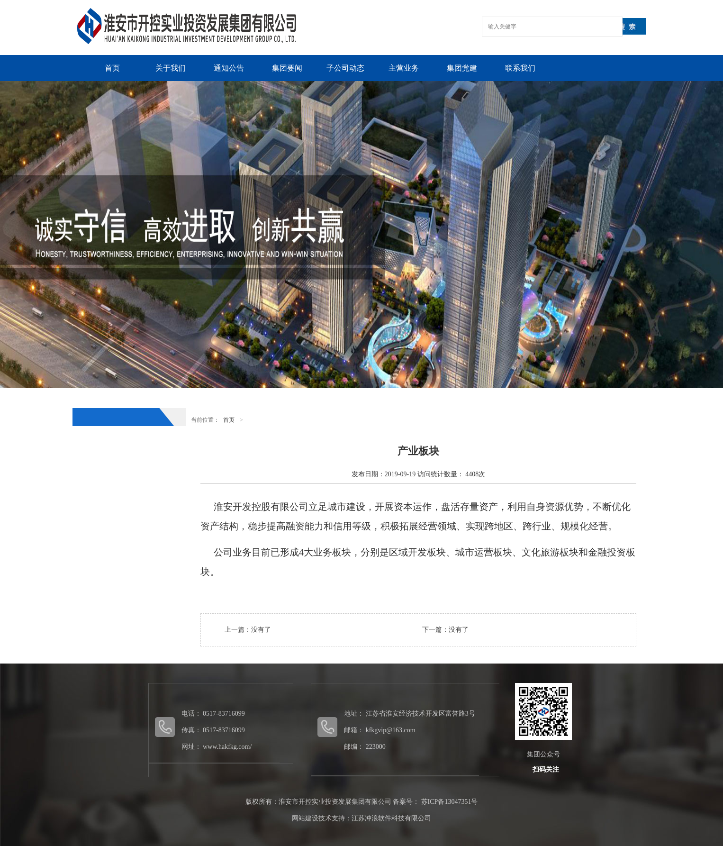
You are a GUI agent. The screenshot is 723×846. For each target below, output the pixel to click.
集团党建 (462, 68)
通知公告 (229, 68)
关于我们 (170, 68)
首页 (112, 68)
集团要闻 (287, 68)
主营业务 (404, 68)
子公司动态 (345, 68)
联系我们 (520, 68)
